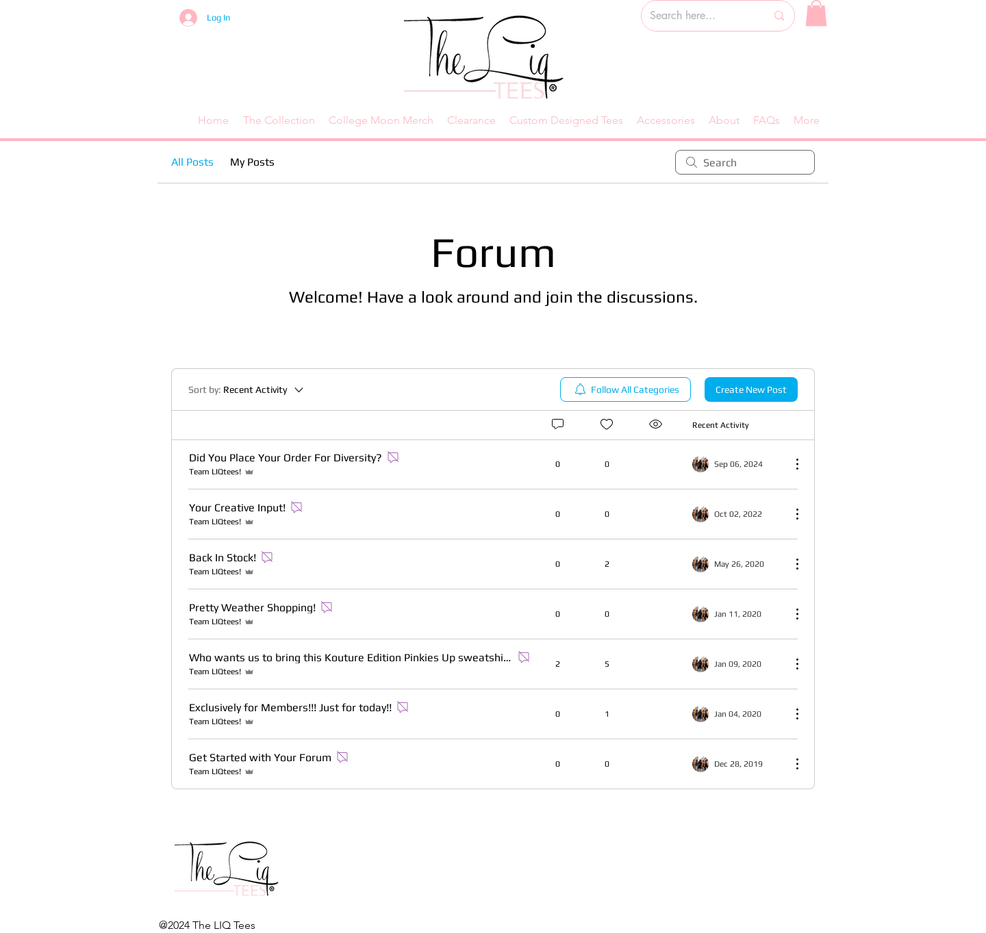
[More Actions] (790, 464)
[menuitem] (625, 389)
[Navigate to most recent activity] (736, 664)
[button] (816, 13)
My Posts (252, 161)
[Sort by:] (246, 389)
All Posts (192, 161)
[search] (745, 162)
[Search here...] (698, 16)
